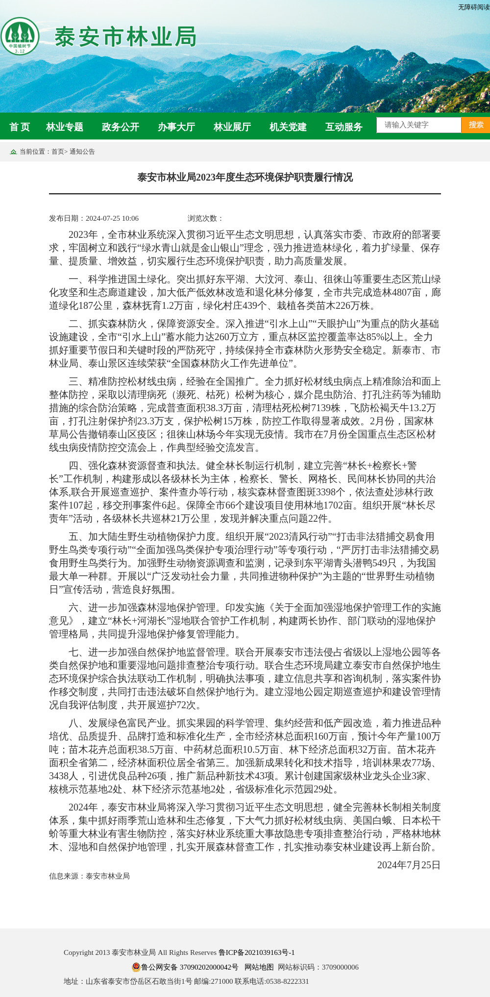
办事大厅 (176, 127)
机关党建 (288, 127)
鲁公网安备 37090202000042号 (185, 967)
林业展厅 (232, 127)
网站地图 (259, 967)
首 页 (19, 127)
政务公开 (120, 127)
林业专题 (64, 127)
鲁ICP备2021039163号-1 (257, 952)
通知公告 (82, 151)
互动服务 (344, 127)
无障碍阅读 (474, 7)
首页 (57, 151)
